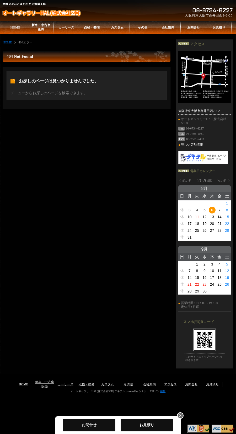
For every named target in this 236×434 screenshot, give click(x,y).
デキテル (120, 391)
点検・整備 (92, 27)
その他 (142, 27)
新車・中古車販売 (40, 27)
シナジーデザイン (149, 391)
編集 (162, 391)
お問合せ (193, 27)
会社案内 (168, 27)
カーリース (66, 27)
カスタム (117, 27)
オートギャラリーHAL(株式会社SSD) (41, 13)
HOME (15, 27)
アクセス (170, 384)
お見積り (219, 27)
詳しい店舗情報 (192, 144)
